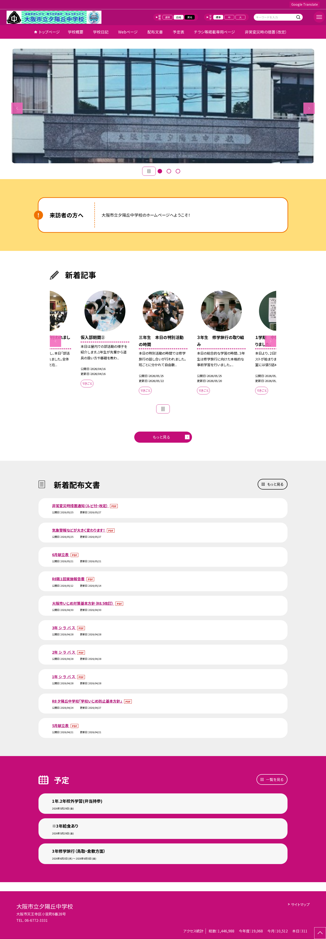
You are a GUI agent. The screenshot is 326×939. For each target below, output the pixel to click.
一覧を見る (274, 779)
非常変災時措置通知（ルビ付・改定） (80, 505)
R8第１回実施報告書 (68, 578)
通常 (167, 17)
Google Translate (304, 4)
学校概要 (75, 32)
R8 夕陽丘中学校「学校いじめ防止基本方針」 (87, 701)
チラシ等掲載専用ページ (214, 32)
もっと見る (161, 437)
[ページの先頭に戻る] (320, 933)
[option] (163, 106)
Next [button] (309, 108)
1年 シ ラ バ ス (64, 676)
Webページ (128, 32)
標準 (218, 17)
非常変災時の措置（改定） (266, 32)
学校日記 (100, 32)
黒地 (189, 17)
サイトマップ (300, 904)
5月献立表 (61, 725)
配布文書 (155, 32)
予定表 (178, 32)
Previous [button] (17, 108)
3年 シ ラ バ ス (64, 627)
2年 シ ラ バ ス (64, 652)
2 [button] (169, 171)
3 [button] (178, 171)
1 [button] (160, 171)
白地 (178, 17)
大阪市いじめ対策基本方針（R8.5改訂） (83, 603)
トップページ (49, 32)
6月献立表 (61, 554)
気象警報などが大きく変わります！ (79, 530)
